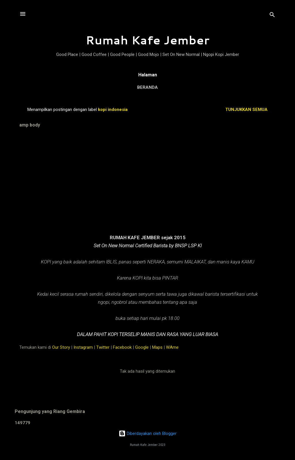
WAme (172, 347)
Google (142, 347)
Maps (157, 347)
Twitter (102, 347)
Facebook (122, 347)
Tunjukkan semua (246, 109)
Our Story (61, 347)
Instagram (83, 347)
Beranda (147, 87)
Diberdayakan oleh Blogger (148, 433)
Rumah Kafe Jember (147, 40)
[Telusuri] (272, 15)
